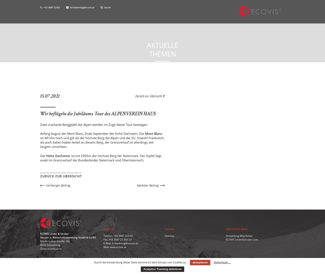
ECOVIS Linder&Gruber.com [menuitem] (242, 241)
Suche (106, 8)
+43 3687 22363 (50, 8)
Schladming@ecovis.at (80, 8)
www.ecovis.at (118, 248)
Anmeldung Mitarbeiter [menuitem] (239, 237)
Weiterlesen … (222, 262)
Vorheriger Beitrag (58, 185)
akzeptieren (200, 262)
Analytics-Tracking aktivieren (162, 269)
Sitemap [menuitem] (169, 237)
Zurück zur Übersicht (150, 96)
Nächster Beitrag (148, 185)
